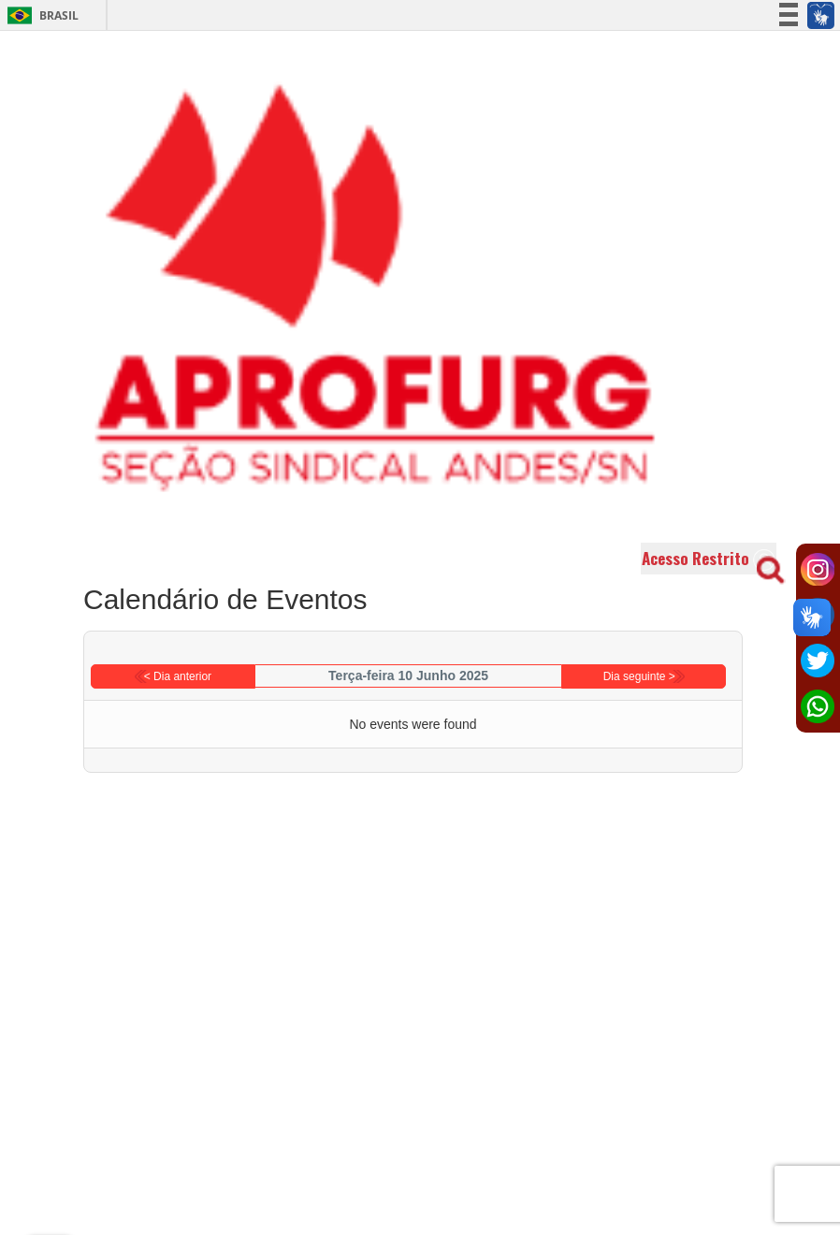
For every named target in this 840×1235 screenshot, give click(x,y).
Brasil (39, 15)
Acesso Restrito (708, 559)
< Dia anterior (177, 676)
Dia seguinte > (639, 676)
